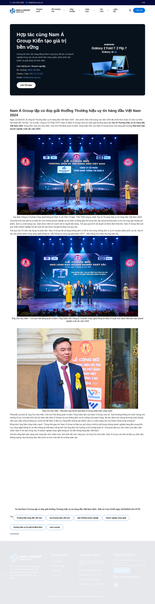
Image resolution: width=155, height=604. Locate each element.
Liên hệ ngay (26, 85)
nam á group (55, 527)
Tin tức (102, 10)
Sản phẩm (72, 10)
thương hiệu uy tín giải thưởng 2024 (27, 527)
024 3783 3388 (17, 3)
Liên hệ (115, 10)
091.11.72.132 (36, 74)
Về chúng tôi (56, 10)
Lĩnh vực (87, 10)
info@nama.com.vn (34, 3)
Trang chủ (39, 10)
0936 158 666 (33, 70)
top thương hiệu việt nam (60, 518)
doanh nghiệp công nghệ (116, 518)
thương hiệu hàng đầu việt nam (29, 518)
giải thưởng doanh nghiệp (88, 518)
